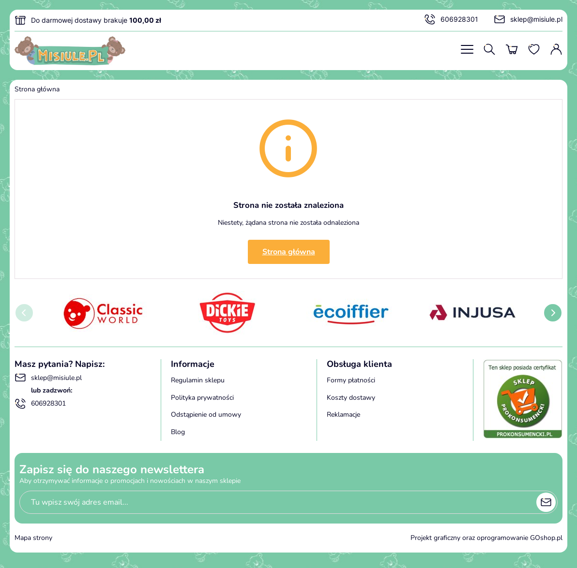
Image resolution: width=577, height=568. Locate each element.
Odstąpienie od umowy (206, 414)
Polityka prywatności (202, 397)
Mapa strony (33, 537)
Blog (178, 432)
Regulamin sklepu (198, 380)
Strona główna (37, 89)
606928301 (451, 19)
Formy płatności (351, 380)
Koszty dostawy (351, 397)
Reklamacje (343, 414)
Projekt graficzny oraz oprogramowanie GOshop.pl (486, 537)
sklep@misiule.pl (528, 19)
